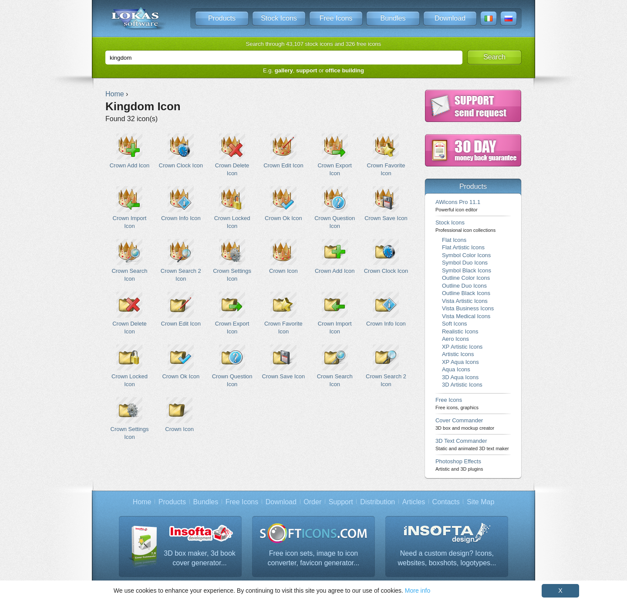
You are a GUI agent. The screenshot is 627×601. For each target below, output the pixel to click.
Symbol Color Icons (466, 255)
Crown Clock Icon (181, 151)
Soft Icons (454, 323)
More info (417, 590)
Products (222, 18)
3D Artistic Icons (462, 384)
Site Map (480, 502)
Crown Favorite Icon (386, 154)
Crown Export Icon (334, 154)
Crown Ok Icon (283, 203)
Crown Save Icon (386, 203)
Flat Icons (454, 240)
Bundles (393, 18)
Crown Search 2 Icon (181, 260)
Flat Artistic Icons (463, 247)
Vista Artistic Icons (465, 301)
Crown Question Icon (334, 207)
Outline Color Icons (466, 278)
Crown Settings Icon (232, 260)
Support (341, 502)
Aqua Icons (456, 369)
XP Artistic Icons (462, 346)
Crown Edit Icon (283, 151)
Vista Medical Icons (466, 316)
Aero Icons (455, 339)
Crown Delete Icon (232, 154)
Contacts (446, 502)
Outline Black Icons (466, 293)
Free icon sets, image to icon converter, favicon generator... (314, 558)
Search (494, 57)
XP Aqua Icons (460, 362)
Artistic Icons (458, 354)
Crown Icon (283, 256)
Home (142, 502)
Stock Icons (279, 18)
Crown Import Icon (129, 207)
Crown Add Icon (129, 151)
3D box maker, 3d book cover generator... (200, 558)
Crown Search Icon (129, 260)
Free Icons (336, 18)
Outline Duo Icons (464, 285)
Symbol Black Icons (466, 270)
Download (450, 18)
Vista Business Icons (468, 308)
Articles (413, 502)
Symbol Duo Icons (465, 262)
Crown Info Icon (181, 203)
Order (312, 502)
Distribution (377, 502)
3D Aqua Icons (460, 377)
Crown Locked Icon (232, 207)
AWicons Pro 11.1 (457, 205)
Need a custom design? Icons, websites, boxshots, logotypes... (447, 558)
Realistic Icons (460, 331)
